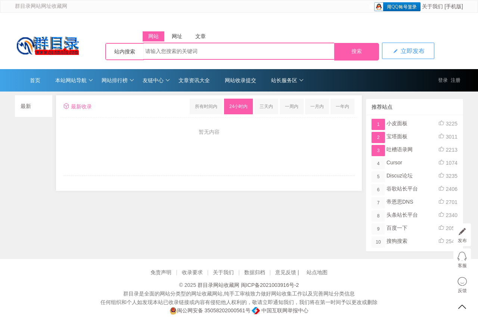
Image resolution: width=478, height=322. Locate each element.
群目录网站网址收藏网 (41, 6)
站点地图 (317, 272)
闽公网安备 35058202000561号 (210, 310)
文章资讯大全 (194, 80)
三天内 (266, 106)
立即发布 (408, 51)
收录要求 (192, 272)
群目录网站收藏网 (218, 285)
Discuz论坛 (400, 176)
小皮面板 (397, 123)
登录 (443, 80)
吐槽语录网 (400, 149)
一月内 (317, 106)
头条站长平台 (402, 215)
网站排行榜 (118, 80)
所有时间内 (206, 106)
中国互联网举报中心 (280, 310)
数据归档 (254, 272)
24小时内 (238, 106)
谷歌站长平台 (402, 189)
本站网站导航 (74, 80)
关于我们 (432, 6)
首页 (35, 80)
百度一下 (397, 228)
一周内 (291, 106)
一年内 (342, 106)
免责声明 (160, 272)
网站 (153, 36)
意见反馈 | (287, 272)
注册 (455, 80)
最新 (26, 106)
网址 (177, 36)
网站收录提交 (240, 80)
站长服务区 (287, 80)
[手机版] (453, 6)
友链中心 (156, 80)
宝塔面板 (397, 136)
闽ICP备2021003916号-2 (270, 285)
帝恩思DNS (400, 202)
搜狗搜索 (397, 241)
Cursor (394, 162)
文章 (200, 36)
